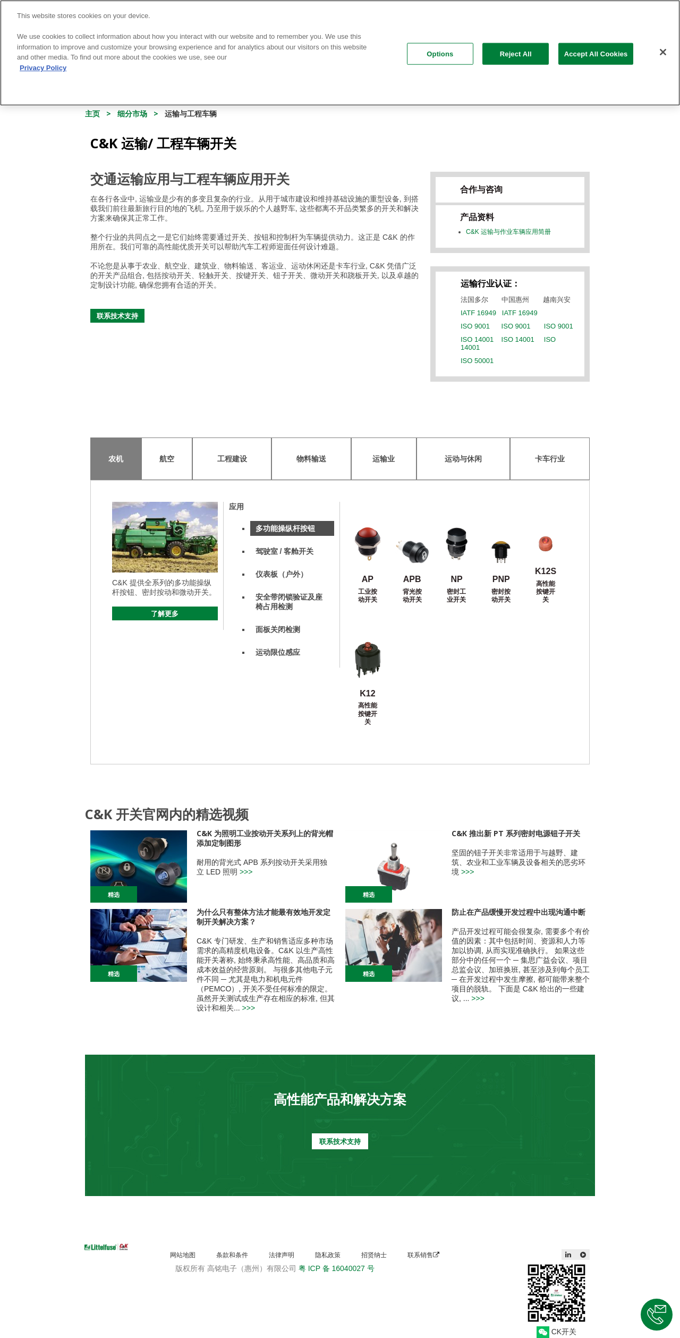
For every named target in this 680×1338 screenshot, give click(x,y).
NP (456, 579)
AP (367, 579)
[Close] (663, 45)
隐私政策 (328, 1254)
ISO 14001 (477, 339)
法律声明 (281, 1254)
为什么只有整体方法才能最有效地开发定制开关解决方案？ (263, 917)
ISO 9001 (475, 326)
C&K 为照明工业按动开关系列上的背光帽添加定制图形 (265, 838)
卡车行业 (550, 459)
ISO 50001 (477, 361)
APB (412, 579)
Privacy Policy (43, 61)
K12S (545, 571)
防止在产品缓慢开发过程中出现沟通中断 (518, 912)
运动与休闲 (463, 459)
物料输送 (311, 459)
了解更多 (164, 613)
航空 (166, 459)
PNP (501, 579)
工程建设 (232, 459)
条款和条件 (232, 1254)
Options (440, 48)
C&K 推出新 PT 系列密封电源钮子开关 (516, 833)
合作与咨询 (481, 189)
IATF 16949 (478, 313)
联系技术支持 (117, 316)
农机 (115, 459)
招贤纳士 (374, 1254)
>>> (246, 872)
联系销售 (423, 1254)
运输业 (383, 459)
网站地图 (183, 1254)
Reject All (516, 48)
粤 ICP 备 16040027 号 (337, 1268)
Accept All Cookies (596, 48)
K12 (367, 693)
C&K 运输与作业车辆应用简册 (508, 231)
